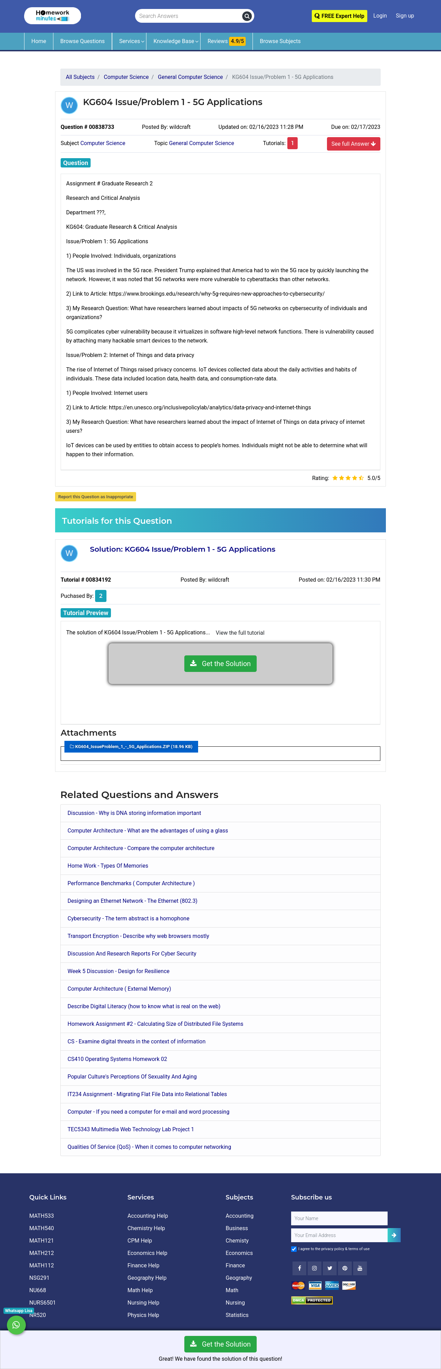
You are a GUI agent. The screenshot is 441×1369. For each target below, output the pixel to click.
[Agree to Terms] (294, 1249)
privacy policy (332, 1249)
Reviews (226, 41)
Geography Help (146, 1278)
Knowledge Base (173, 41)
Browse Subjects (280, 41)
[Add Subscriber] (394, 1235)
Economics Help (147, 1253)
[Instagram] (314, 1268)
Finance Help (143, 1265)
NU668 (37, 1290)
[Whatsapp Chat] (16, 1325)
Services (129, 41)
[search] (247, 16)
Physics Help (143, 1315)
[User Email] (339, 1235)
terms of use (359, 1249)
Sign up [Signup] (405, 15)
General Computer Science (201, 143)
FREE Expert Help (339, 16)
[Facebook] (299, 1268)
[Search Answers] (188, 16)
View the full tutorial (240, 633)
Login (380, 15)
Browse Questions (82, 41)
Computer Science (102, 143)
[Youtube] (345, 1268)
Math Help (140, 1290)
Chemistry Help (146, 1228)
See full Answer (353, 144)
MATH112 (41, 1265)
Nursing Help (143, 1302)
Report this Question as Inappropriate (95, 496)
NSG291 (39, 1278)
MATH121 (41, 1240)
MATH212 (41, 1253)
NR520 (37, 1315)
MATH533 (41, 1216)
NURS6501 (42, 1302)
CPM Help (139, 1240)
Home (38, 41)
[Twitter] (330, 1268)
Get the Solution (220, 663)
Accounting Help (147, 1216)
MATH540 (41, 1228)
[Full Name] (339, 1218)
